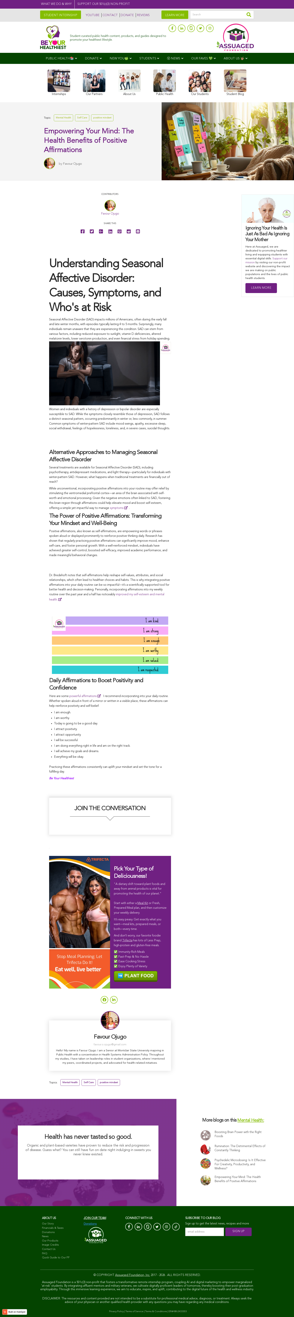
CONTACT (110, 15)
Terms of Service (134, 1311)
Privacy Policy (116, 1311)
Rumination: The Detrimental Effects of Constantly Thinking (239, 1148)
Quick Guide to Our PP (56, 1257)
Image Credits (50, 1245)
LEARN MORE (174, 15)
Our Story (48, 1223)
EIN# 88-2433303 (178, 1311)
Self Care (82, 118)
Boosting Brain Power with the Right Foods (238, 1134)
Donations (48, 1232)
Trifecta (127, 940)
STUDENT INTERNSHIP (60, 15)
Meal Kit (142, 903)
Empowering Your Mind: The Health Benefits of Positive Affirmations (237, 1179)
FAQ (44, 1253)
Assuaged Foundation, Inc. (132, 1275)
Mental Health (63, 118)
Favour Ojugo (72, 163)
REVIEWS (143, 15)
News (45, 1236)
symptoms (116, 508)
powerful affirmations (83, 696)
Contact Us (49, 1249)
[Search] (222, 14)
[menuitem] (61, 58)
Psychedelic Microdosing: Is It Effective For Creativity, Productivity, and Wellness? (240, 1164)
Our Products (50, 1240)
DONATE (127, 15)
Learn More (261, 287)
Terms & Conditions (156, 1311)
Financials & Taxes (53, 1228)
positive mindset (102, 118)
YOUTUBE (93, 15)
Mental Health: (250, 1120)
